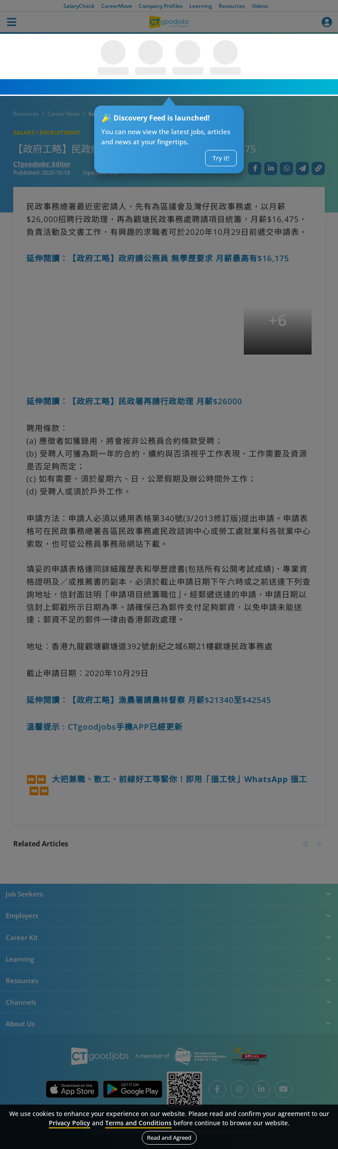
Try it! (221, 158)
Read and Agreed (169, 1138)
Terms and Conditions (138, 1123)
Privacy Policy (69, 1123)
